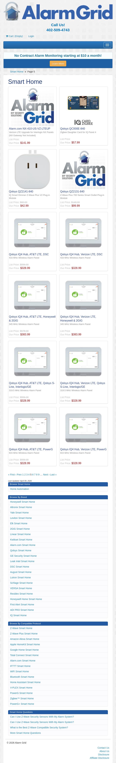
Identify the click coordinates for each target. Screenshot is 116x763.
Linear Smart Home (20, 534)
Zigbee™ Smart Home (22, 698)
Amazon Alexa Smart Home (24, 639)
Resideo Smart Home (21, 593)
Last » (53, 474)
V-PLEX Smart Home (21, 687)
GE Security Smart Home (23, 556)
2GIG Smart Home (20, 528)
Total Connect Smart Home (24, 655)
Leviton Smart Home (21, 518)
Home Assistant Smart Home (25, 682)
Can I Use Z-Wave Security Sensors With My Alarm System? (42, 716)
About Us (104, 751)
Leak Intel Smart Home (22, 561)
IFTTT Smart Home (20, 666)
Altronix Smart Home (21, 507)
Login (31, 36)
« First (11, 474)
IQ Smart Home (18, 615)
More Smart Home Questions (25, 733)
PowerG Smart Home (21, 693)
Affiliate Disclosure (99, 758)
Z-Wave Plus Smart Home (24, 633)
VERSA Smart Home (21, 588)
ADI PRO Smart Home (22, 610)
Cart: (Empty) (14, 36)
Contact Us (103, 747)
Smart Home (17, 71)
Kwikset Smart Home (21, 539)
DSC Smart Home (19, 566)
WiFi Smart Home (19, 671)
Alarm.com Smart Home (22, 545)
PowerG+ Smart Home (22, 704)
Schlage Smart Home (21, 583)
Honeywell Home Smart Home (26, 599)
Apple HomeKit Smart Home (25, 644)
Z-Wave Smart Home (21, 628)
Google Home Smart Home (24, 649)
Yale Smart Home (19, 512)
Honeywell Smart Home (22, 501)
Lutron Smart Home (20, 577)
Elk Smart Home (18, 523)
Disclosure (103, 754)
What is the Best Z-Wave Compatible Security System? (39, 727)
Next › (46, 474)
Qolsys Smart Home (20, 550)
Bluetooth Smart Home (22, 676)
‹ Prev (18, 474)
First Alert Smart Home (22, 604)
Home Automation (19, 489)
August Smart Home (20, 572)
